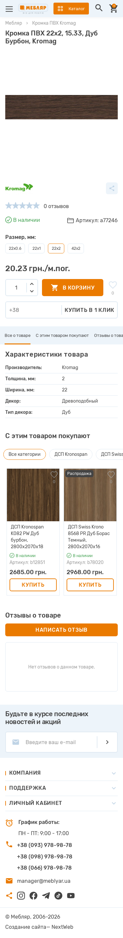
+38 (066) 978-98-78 (44, 868)
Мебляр (13, 23)
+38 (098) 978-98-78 (44, 857)
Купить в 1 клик (89, 310)
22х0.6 (15, 248)
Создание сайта (25, 927)
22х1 (36, 248)
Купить (33, 585)
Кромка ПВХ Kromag (54, 23)
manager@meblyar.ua (44, 881)
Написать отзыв (61, 630)
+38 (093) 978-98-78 (44, 845)
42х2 (76, 248)
